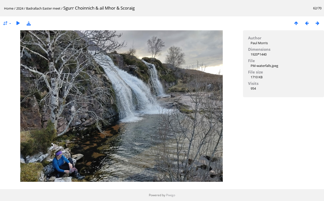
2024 (19, 8)
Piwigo (170, 195)
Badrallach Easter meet (43, 8)
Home (8, 8)
